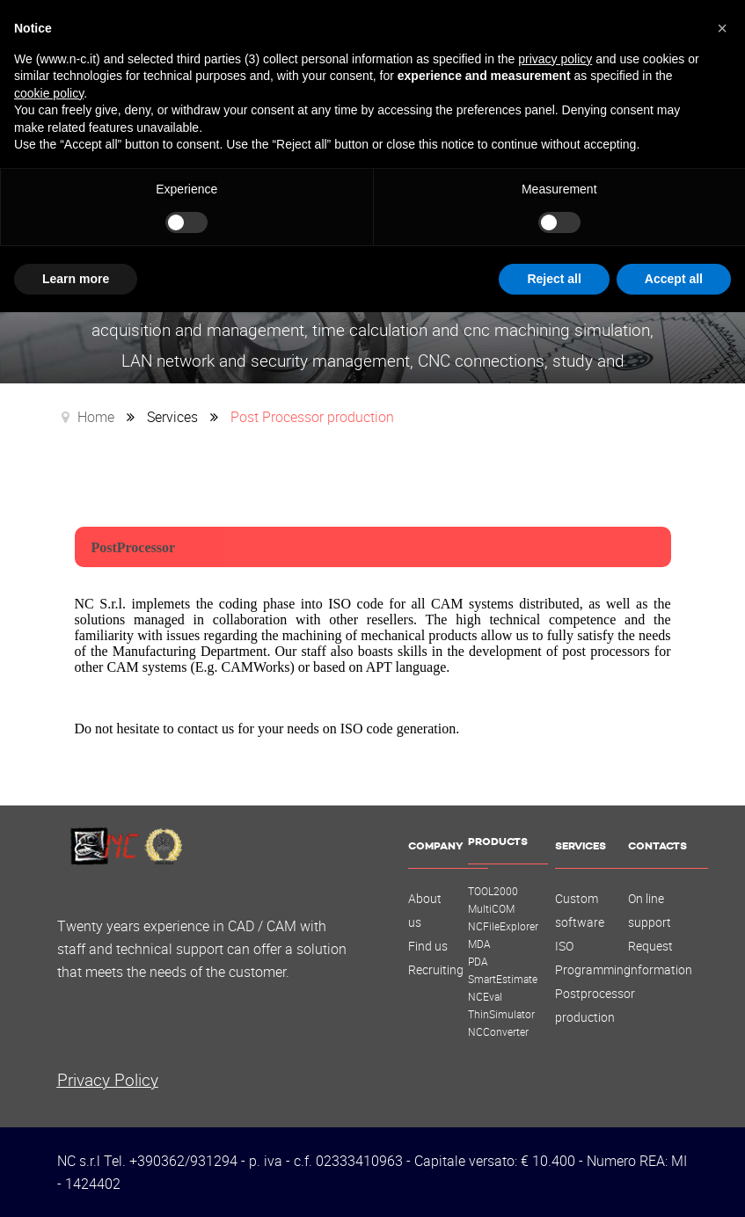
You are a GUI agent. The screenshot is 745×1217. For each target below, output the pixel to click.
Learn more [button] (75, 279)
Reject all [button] (554, 279)
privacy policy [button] (555, 59)
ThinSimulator (501, 1014)
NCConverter (498, 1031)
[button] (722, 28)
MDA (479, 943)
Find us (428, 946)
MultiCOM (491, 908)
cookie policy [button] (49, 93)
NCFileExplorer (503, 926)
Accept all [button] (674, 279)
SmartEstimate (502, 979)
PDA (478, 961)
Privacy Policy (107, 1079)
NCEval (485, 996)
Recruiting (436, 970)
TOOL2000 (493, 891)
